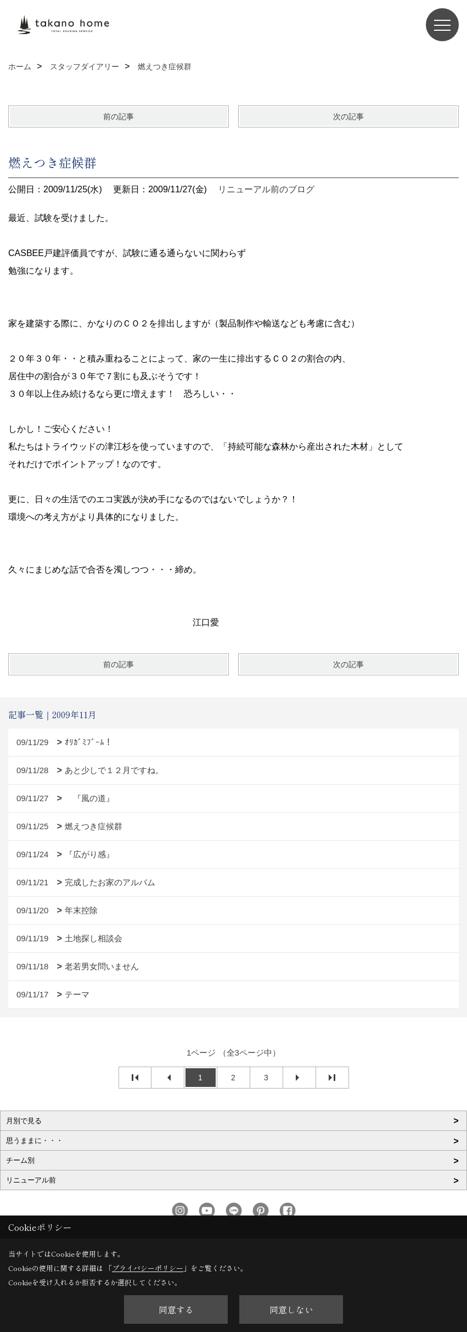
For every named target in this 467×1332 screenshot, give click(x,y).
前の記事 (118, 116)
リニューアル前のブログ (266, 189)
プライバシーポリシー (147, 1268)
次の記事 (348, 116)
